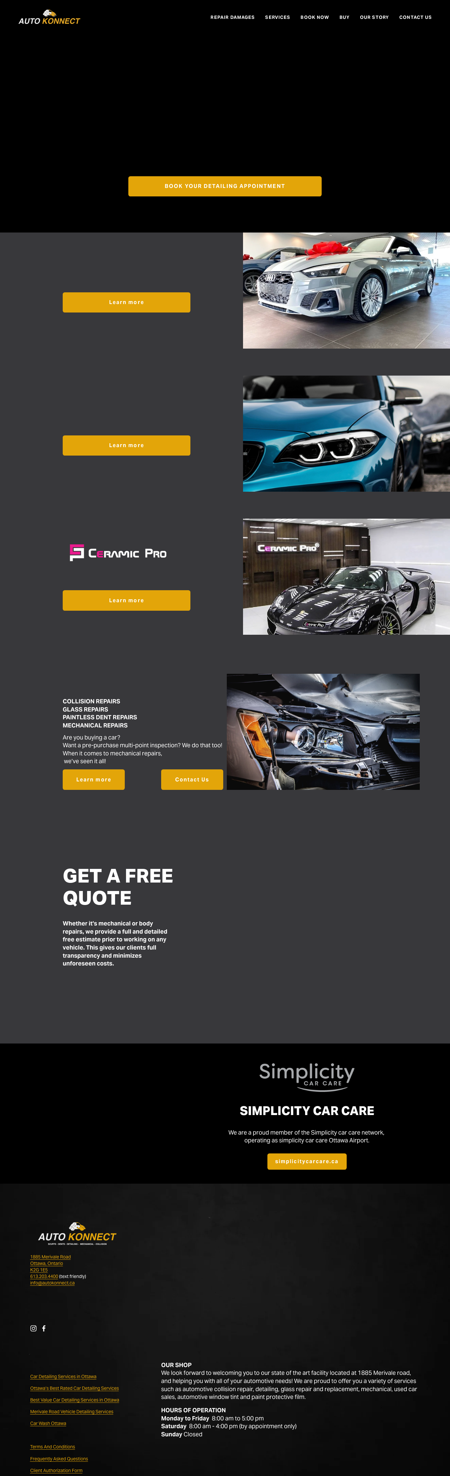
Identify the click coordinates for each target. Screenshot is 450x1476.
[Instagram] (33, 1328)
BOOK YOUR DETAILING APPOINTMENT (225, 186)
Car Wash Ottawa (48, 1423)
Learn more (126, 302)
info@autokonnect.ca (52, 1283)
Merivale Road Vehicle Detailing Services (71, 1412)
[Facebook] (44, 1328)
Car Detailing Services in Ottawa (63, 1376)
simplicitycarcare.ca (307, 1161)
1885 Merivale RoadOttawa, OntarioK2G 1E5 (50, 1263)
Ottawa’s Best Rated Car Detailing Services (74, 1388)
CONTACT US (415, 17)
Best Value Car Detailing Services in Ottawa (74, 1400)
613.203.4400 (44, 1276)
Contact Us (192, 779)
